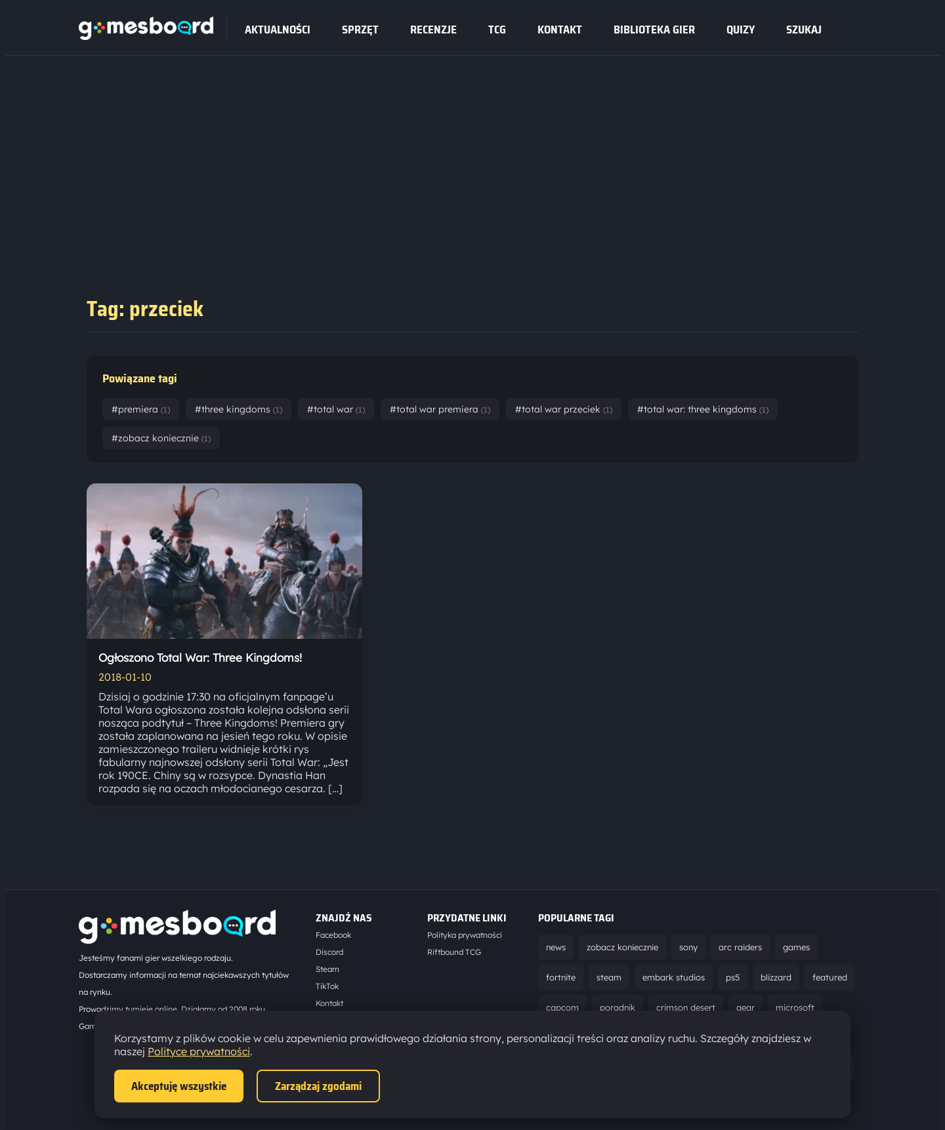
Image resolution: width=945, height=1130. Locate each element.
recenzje (433, 29)
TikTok (327, 986)
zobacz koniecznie (622, 947)
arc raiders (740, 947)
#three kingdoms (238, 409)
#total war (336, 409)
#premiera (141, 409)
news (556, 947)
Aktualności (277, 29)
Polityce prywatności (199, 1051)
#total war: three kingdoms (702, 409)
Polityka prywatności (464, 935)
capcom (562, 1007)
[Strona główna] (146, 36)
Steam (327, 969)
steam (609, 977)
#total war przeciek (563, 409)
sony (688, 947)
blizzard (776, 977)
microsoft (795, 1007)
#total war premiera (440, 409)
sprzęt (360, 29)
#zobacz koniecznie (161, 438)
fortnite (561, 977)
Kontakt (559, 29)
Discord (329, 952)
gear (745, 1007)
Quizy (740, 29)
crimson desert (685, 1007)
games (796, 947)
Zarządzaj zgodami (318, 1086)
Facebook (333, 935)
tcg (497, 29)
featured (829, 977)
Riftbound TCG (454, 952)
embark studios (673, 977)
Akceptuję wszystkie (178, 1086)
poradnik (617, 1007)
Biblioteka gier (654, 29)
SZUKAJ (804, 29)
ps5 (733, 977)
